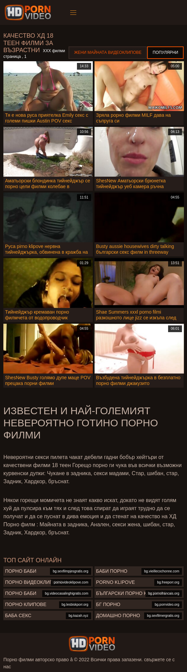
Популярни (165, 52)
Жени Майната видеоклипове (107, 52)
